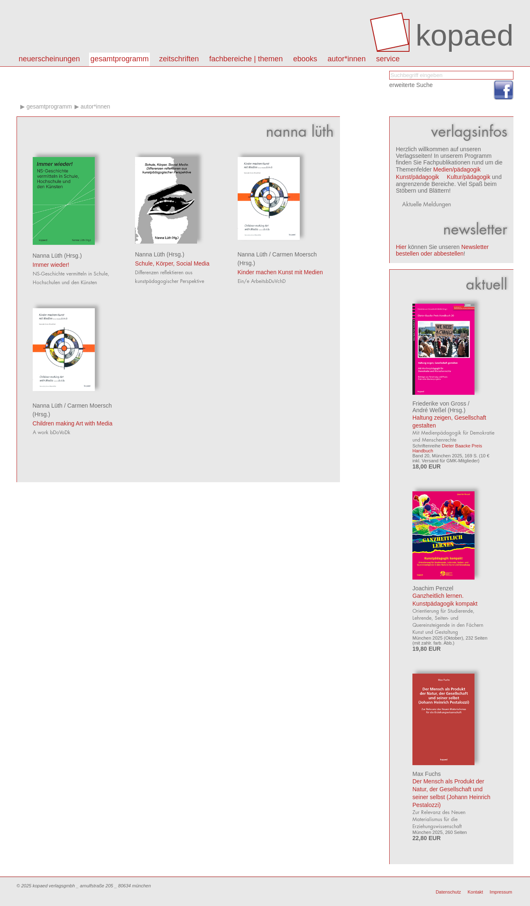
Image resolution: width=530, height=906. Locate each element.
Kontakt (475, 891)
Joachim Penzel (432, 588)
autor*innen (347, 59)
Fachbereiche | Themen (246, 59)
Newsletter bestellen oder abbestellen (442, 250)
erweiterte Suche (411, 85)
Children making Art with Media (73, 423)
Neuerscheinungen (49, 59)
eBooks (305, 59)
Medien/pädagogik (456, 169)
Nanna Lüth (48, 255)
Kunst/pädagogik (417, 177)
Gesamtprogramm (119, 59)
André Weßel (429, 410)
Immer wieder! (51, 264)
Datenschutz (448, 891)
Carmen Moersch (294, 254)
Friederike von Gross (439, 403)
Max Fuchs (426, 774)
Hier (401, 247)
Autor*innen (95, 106)
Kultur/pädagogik (468, 177)
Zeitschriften (179, 59)
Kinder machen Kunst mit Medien (280, 272)
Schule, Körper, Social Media (172, 263)
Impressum (501, 891)
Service (388, 59)
